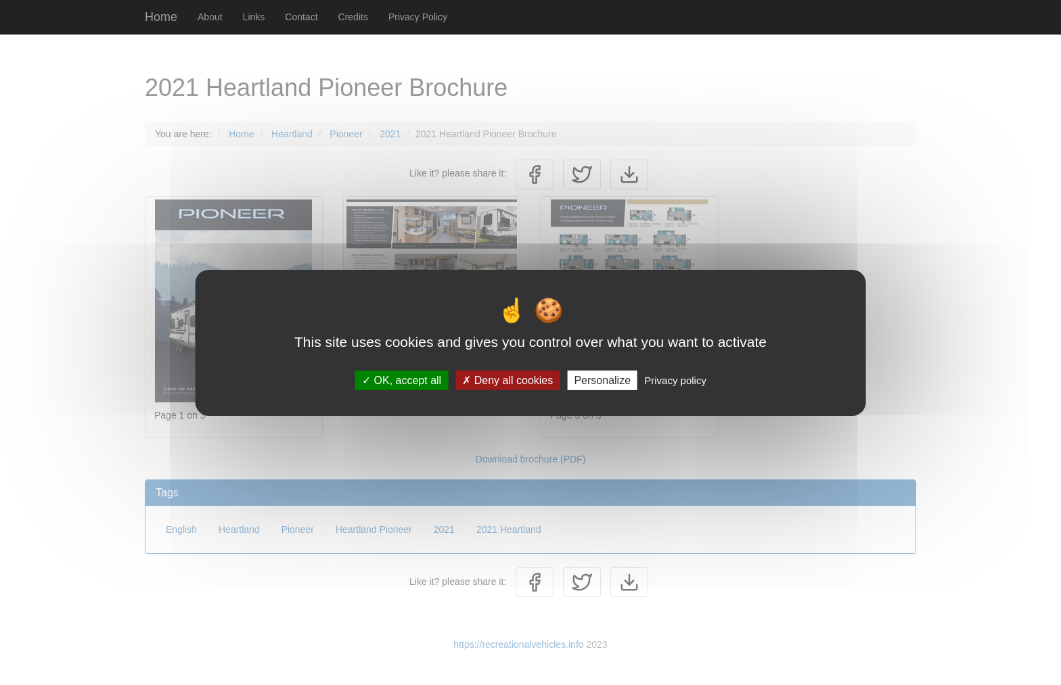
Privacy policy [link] (675, 379)
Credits (353, 16)
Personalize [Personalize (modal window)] (602, 379)
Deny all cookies (507, 379)
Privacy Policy (417, 16)
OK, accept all (401, 379)
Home (161, 17)
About (210, 16)
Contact (301, 16)
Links (254, 16)
